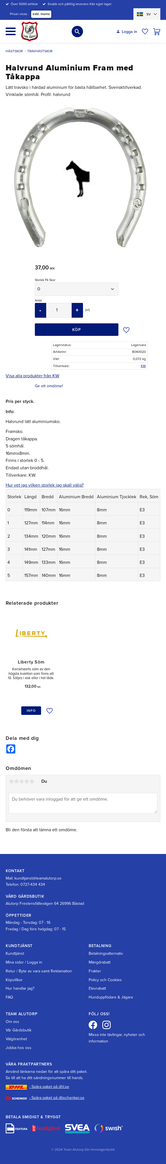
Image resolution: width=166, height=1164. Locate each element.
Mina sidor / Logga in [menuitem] (24, 962)
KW (143, 366)
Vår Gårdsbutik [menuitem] (18, 1030)
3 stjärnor (21, 782)
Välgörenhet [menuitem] (16, 1039)
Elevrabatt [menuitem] (97, 988)
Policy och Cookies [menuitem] (105, 979)
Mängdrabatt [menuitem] (99, 962)
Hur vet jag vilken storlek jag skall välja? (45, 485)
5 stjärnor (31, 782)
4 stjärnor (26, 782)
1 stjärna (11, 782)
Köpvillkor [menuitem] (14, 979)
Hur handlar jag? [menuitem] (20, 988)
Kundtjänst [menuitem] (15, 953)
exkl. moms (41, 14)
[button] (11, 31)
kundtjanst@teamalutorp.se (37, 878)
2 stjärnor (16, 782)
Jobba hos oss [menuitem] (18, 1047)
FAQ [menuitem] (9, 997)
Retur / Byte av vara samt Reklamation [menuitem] (39, 971)
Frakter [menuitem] (95, 971)
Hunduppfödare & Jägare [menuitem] (111, 997)
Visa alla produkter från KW (32, 376)
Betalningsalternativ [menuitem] (106, 953)
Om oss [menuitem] (12, 1021)
